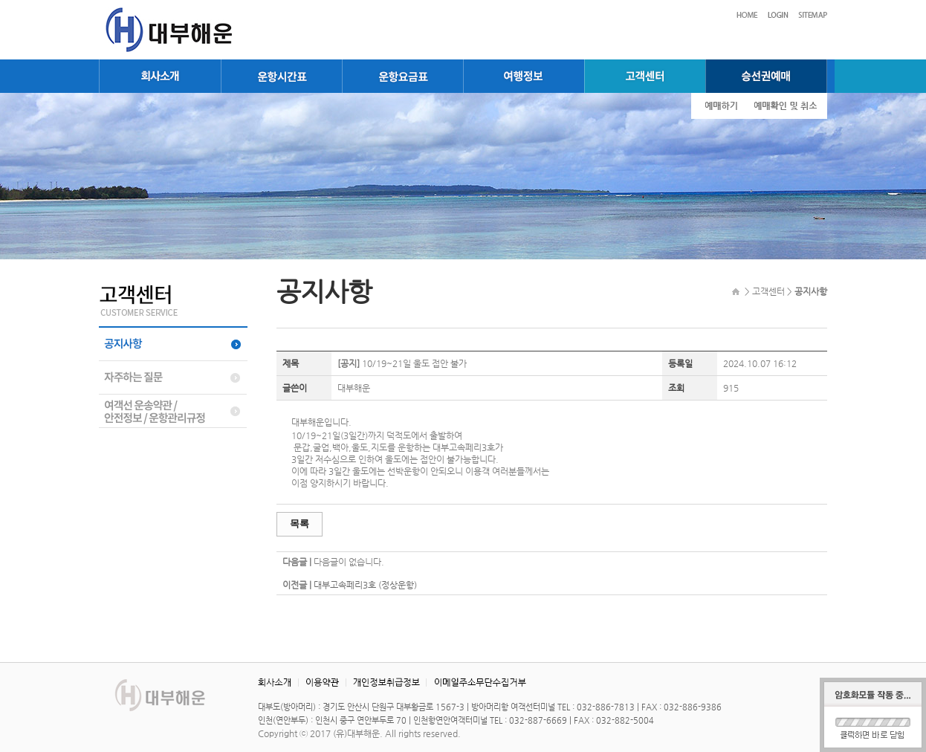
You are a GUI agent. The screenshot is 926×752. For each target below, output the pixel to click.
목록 (299, 523)
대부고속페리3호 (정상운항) (365, 585)
